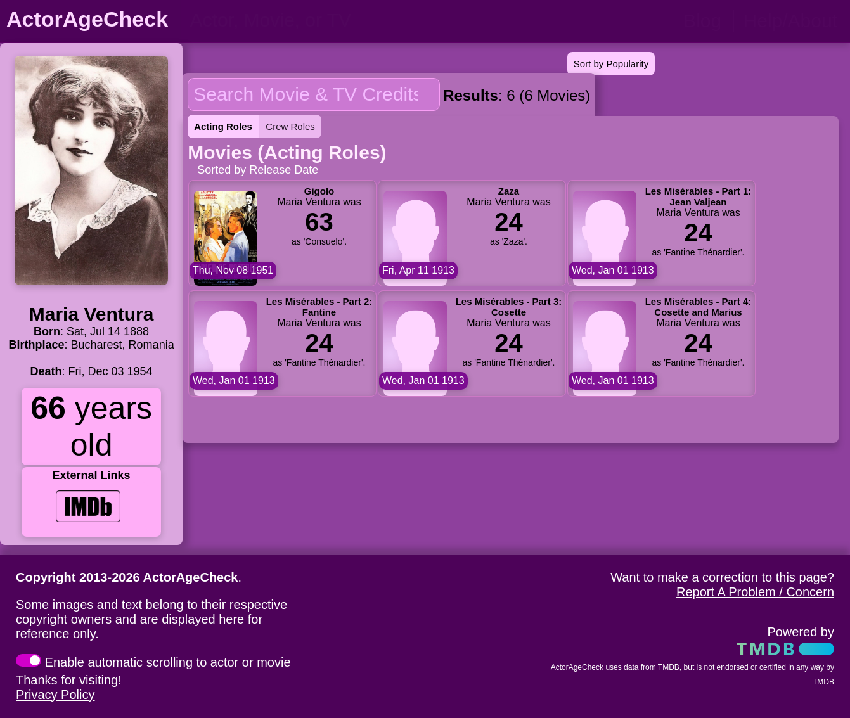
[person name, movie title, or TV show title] (315, 20)
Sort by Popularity (611, 63)
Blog (702, 20)
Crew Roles (290, 126)
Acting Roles (223, 126)
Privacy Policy (55, 695)
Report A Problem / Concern (755, 592)
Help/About (790, 20)
